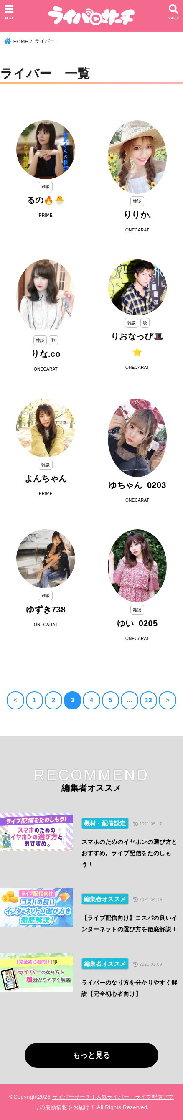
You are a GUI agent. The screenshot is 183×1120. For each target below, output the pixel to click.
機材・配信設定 (105, 823)
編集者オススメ (105, 899)
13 (148, 700)
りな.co (45, 353)
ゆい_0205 (137, 623)
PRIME (46, 215)
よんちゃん (46, 478)
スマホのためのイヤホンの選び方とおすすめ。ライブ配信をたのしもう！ (129, 852)
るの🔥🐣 (46, 200)
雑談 (45, 186)
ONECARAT (137, 230)
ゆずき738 (46, 609)
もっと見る (91, 1055)
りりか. (137, 214)
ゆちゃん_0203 (137, 485)
